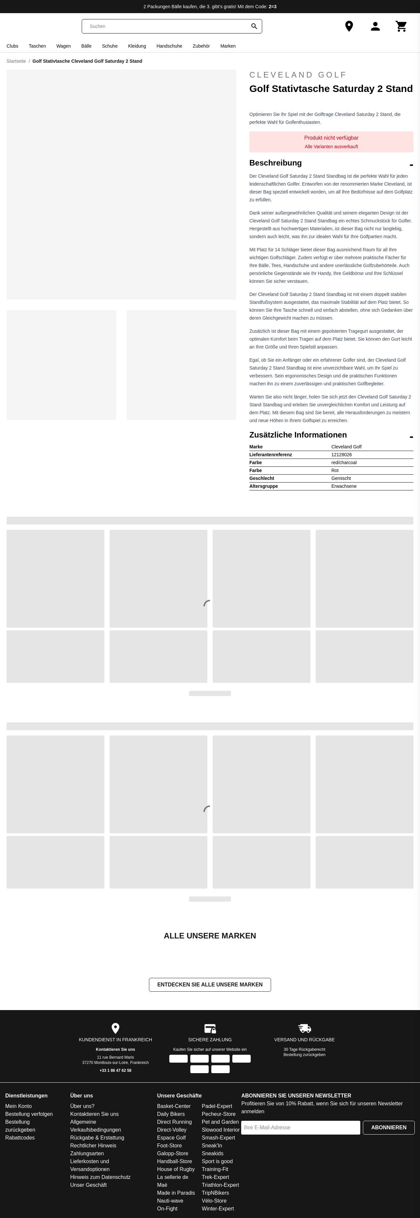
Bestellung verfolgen (29, 1114)
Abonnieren (389, 1128)
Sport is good (217, 1162)
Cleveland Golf (298, 74)
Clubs (12, 46)
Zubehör (201, 46)
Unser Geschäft (88, 1185)
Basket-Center (174, 1107)
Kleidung (137, 46)
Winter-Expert (218, 1209)
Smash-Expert (218, 1138)
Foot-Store (169, 1146)
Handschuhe (169, 46)
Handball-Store (174, 1162)
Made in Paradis (176, 1193)
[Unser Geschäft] (349, 26)
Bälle (86, 46)
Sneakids (212, 1154)
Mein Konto (18, 1107)
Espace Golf (171, 1138)
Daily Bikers (171, 1114)
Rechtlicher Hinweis (93, 1146)
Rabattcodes (20, 1138)
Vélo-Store (214, 1201)
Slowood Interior (221, 1130)
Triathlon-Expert (220, 1185)
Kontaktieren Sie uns (115, 1050)
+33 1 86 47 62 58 (115, 1071)
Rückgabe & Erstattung (97, 1138)
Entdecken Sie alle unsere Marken (209, 985)
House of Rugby (176, 1170)
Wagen (63, 46)
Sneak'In (212, 1146)
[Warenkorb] (401, 26)
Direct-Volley (172, 1130)
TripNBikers (215, 1193)
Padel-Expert (217, 1107)
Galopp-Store (172, 1154)
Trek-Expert (215, 1178)
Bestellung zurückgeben (305, 1055)
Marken (228, 46)
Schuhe (109, 46)
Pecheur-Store (219, 1114)
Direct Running (174, 1122)
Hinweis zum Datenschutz (100, 1178)
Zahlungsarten (87, 1154)
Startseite (16, 61)
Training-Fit (215, 1170)
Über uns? (82, 1107)
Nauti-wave (170, 1201)
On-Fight (167, 1209)
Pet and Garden (220, 1122)
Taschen (37, 46)
